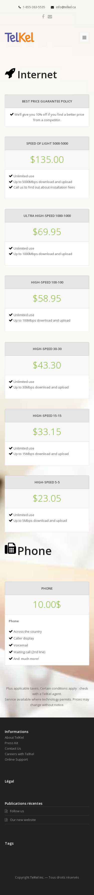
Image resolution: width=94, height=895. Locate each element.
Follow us (14, 811)
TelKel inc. (37, 877)
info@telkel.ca (63, 7)
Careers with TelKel (19, 754)
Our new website (20, 819)
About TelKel (14, 737)
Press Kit (11, 743)
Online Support (16, 759)
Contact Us (13, 748)
